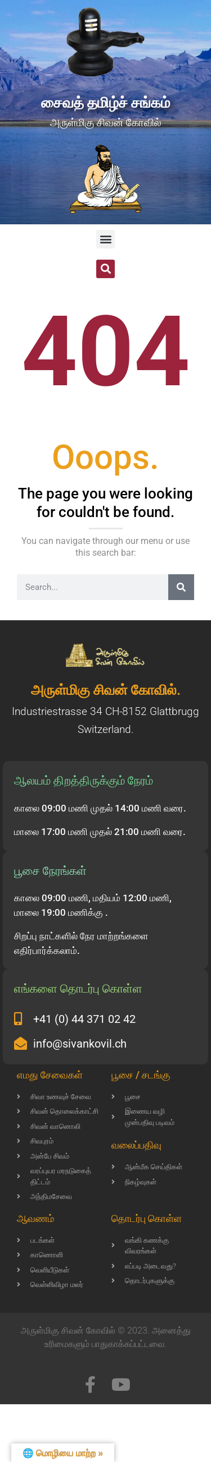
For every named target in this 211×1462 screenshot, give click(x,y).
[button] (105, 239)
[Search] (181, 587)
